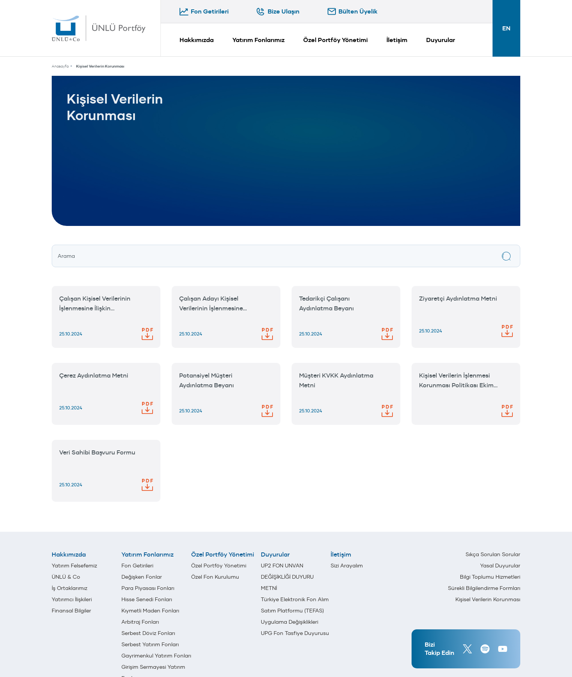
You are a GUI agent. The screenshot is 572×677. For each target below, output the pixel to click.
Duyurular (440, 40)
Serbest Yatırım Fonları (150, 644)
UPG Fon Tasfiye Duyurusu (295, 633)
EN (506, 28)
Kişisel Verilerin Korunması (100, 66)
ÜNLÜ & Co (66, 576)
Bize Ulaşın (283, 11)
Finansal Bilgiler (71, 610)
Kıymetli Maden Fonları (150, 610)
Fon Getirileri (210, 11)
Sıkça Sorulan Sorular (493, 554)
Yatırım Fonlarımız (258, 40)
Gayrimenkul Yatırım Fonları (156, 655)
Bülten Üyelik (357, 11)
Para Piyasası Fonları (147, 588)
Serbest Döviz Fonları (148, 633)
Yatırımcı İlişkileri (72, 599)
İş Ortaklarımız (69, 588)
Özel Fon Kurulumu (215, 576)
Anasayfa (60, 66)
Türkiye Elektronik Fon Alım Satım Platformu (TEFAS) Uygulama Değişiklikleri (295, 610)
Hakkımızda (197, 40)
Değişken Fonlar (141, 576)
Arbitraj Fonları (140, 621)
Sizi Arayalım (347, 565)
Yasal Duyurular (500, 565)
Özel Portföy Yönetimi (335, 40)
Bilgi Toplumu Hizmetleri (490, 576)
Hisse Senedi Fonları (146, 599)
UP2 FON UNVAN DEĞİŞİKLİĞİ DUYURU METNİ (287, 576)
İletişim (396, 40)
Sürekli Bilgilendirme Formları (484, 588)
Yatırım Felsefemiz (74, 565)
